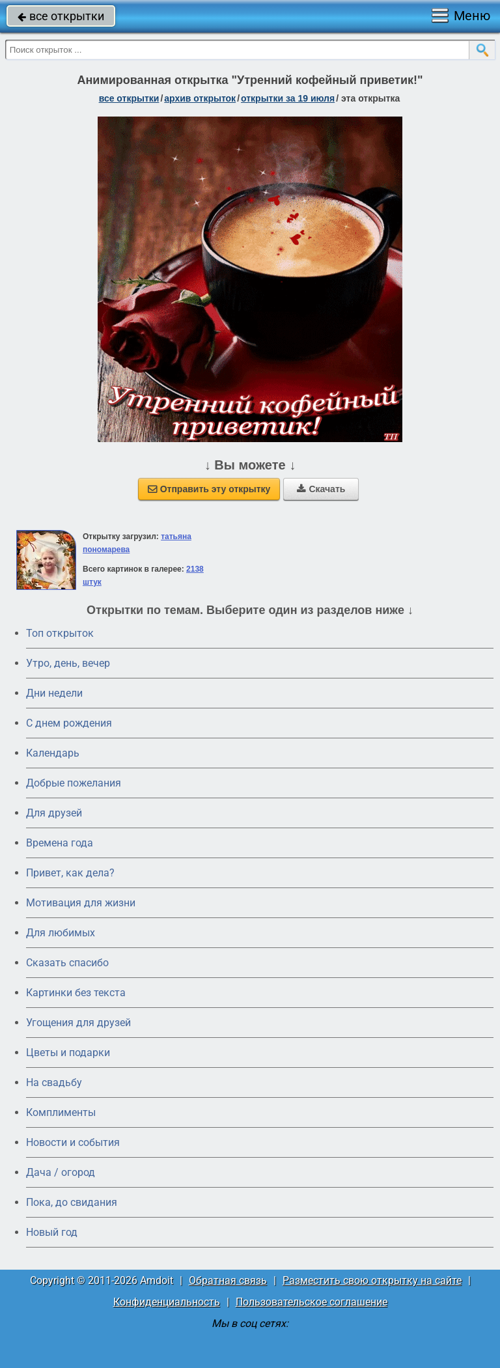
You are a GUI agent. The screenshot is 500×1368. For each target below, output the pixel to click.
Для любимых (60, 933)
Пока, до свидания (71, 1202)
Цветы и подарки (68, 1052)
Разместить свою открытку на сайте (372, 1280)
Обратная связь (228, 1280)
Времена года (59, 843)
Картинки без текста (76, 992)
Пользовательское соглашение (311, 1302)
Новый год (51, 1232)
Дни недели (54, 693)
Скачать (321, 489)
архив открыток (200, 98)
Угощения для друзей (78, 1022)
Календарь (52, 753)
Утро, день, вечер (68, 663)
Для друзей (54, 813)
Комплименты (61, 1112)
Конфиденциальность (166, 1302)
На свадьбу (54, 1082)
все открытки (61, 16)
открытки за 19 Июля (288, 98)
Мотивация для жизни (80, 903)
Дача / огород (60, 1172)
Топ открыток (60, 633)
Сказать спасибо (67, 962)
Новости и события (73, 1142)
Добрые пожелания (73, 783)
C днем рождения (69, 723)
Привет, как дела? (70, 873)
